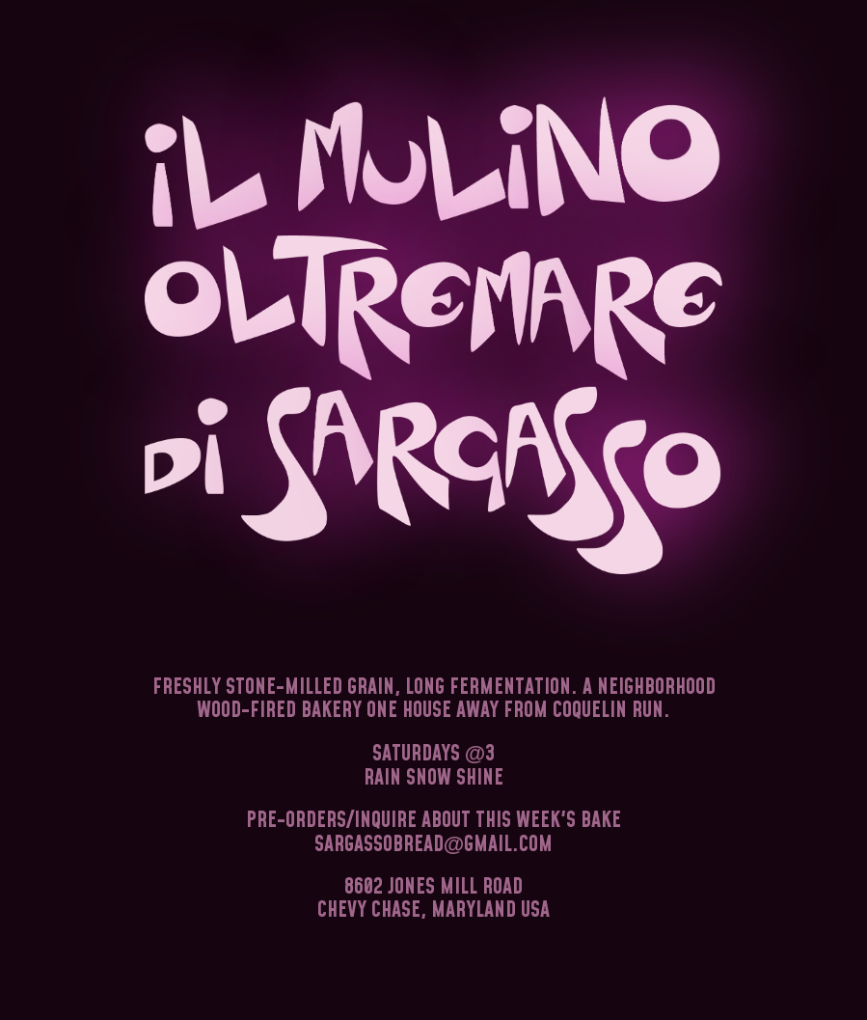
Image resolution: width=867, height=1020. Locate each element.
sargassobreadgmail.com (433, 845)
